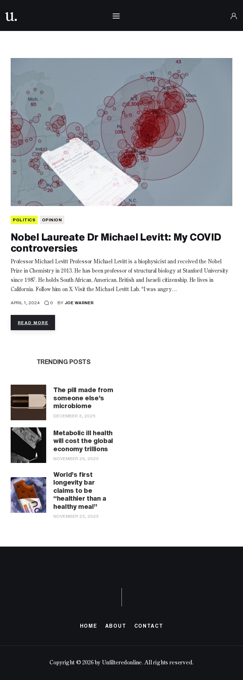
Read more (33, 322)
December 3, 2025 (74, 415)
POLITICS (24, 219)
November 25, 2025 (76, 516)
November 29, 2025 (76, 458)
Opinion (52, 219)
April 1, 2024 (25, 302)
